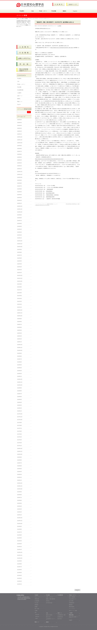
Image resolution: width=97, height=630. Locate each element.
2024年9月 (19, 180)
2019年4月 (19, 367)
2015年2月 (19, 511)
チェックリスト (72, 608)
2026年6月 (19, 119)
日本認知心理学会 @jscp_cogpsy (24, 20)
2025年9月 (19, 145)
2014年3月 (19, 543)
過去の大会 (48, 616)
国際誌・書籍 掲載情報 (50, 598)
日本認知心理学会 (47, 626)
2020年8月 (19, 321)
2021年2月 (19, 304)
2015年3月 (19, 509)
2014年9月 (19, 526)
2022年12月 (19, 240)
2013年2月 (19, 581)
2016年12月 (19, 448)
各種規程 (36, 604)
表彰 (35, 612)
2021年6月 (19, 292)
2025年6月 (19, 154)
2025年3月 (19, 162)
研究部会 (48, 600)
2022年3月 (19, 266)
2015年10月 (19, 488)
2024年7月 (19, 186)
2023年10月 (19, 212)
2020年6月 (19, 327)
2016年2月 (19, 477)
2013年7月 (19, 566)
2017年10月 (19, 419)
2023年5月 (19, 226)
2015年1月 (19, 514)
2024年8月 (19, 183)
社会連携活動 (20, 89)
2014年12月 (19, 517)
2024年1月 (19, 203)
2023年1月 (19, 237)
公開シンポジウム (49, 596)
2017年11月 (19, 416)
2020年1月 (19, 341)
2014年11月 (19, 520)
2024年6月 (19, 188)
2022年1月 (19, 272)
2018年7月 (19, 393)
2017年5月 (19, 434)
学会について (37, 596)
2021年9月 (19, 284)
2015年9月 (19, 491)
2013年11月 (19, 555)
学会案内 (19, 78)
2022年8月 (19, 252)
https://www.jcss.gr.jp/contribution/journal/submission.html (49, 158)
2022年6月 (19, 258)
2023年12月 (19, 206)
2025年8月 (19, 148)
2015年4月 (19, 506)
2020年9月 (19, 318)
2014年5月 (19, 537)
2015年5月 (19, 503)
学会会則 (36, 602)
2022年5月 (19, 261)
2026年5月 (19, 122)
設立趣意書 (37, 600)
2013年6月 (19, 569)
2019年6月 (19, 361)
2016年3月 (19, 474)
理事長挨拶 (37, 598)
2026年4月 (19, 125)
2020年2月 (19, 338)
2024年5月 (19, 191)
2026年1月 (19, 134)
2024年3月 (19, 197)
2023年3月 (19, 232)
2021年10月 (19, 281)
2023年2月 (19, 235)
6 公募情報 (59, 25)
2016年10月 (19, 454)
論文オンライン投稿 (73, 610)
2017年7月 (19, 428)
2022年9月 (19, 249)
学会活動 (19, 87)
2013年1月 (19, 584)
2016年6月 (19, 465)
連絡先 (18, 98)
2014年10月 (19, 523)
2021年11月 (19, 278)
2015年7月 (19, 497)
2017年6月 (19, 431)
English (19, 104)
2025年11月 (19, 139)
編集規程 (71, 604)
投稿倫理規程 (71, 602)
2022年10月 (19, 246)
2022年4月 (19, 263)
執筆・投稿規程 (72, 596)
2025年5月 (19, 157)
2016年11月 (19, 451)
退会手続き (60, 618)
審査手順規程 (71, 606)
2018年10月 (19, 385)
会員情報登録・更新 (61, 614)
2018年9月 (19, 387)
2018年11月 (19, 382)
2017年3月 (19, 439)
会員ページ (19, 95)
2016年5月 (19, 468)
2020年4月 (19, 333)
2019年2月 (19, 373)
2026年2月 (19, 131)
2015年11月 (19, 486)
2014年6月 (19, 535)
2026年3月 (19, 128)
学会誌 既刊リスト (72, 598)
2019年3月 (19, 370)
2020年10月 (19, 315)
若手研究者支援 (49, 602)
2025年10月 (19, 142)
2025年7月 (19, 151)
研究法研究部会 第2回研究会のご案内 (73, 204)
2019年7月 (19, 359)
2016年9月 (19, 457)
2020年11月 (19, 312)
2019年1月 (19, 376)
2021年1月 (19, 307)
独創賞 (36, 618)
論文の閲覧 (71, 600)
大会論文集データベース (50, 619)
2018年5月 (19, 399)
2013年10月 (19, 558)
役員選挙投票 (60, 616)
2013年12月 (19, 552)
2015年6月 (19, 500)
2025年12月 (19, 136)
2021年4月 (19, 298)
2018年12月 (19, 379)
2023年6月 (19, 223)
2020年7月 (19, 324)
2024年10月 (19, 177)
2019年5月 (19, 364)
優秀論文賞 (37, 616)
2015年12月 (19, 483)
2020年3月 (19, 336)
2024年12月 (19, 171)
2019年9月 (19, 353)
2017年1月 (19, 445)
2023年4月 (19, 229)
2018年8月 (19, 390)
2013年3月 (19, 578)
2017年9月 (19, 422)
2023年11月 (19, 209)
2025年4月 (19, 160)
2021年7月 (19, 289)
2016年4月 (19, 471)
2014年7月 (19, 532)
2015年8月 (19, 494)
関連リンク (19, 101)
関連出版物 (71, 614)
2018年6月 (19, 396)
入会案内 (19, 92)
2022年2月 (19, 269)
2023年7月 (19, 220)
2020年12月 (19, 310)
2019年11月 (19, 347)
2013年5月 (19, 572)
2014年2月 (19, 546)
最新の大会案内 (49, 614)
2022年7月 (19, 255)
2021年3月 (19, 301)
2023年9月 (19, 214)
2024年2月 (19, 200)
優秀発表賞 (37, 614)
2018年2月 (19, 408)
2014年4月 (19, 540)
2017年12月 (19, 413)
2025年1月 (19, 168)
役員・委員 (37, 608)
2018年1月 (19, 411)
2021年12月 (19, 275)
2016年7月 (19, 462)
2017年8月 (19, 425)
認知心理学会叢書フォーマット (73, 617)
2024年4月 (19, 194)
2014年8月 (19, 529)
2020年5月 (19, 330)
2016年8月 (19, 460)
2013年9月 (19, 560)
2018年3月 (19, 405)
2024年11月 (19, 174)
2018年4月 (19, 402)
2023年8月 (19, 217)
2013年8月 (19, 563)
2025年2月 (19, 165)
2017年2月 (19, 442)
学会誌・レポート (21, 84)
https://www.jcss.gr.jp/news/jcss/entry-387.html (61, 47)
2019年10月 (19, 350)
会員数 (36, 610)
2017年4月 (19, 436)
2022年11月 (19, 243)
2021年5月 (19, 295)
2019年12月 (19, 344)
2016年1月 (19, 480)
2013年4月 (19, 575)
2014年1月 (19, 549)
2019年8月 (19, 356)
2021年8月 (19, 286)
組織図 (36, 606)
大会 (18, 81)
